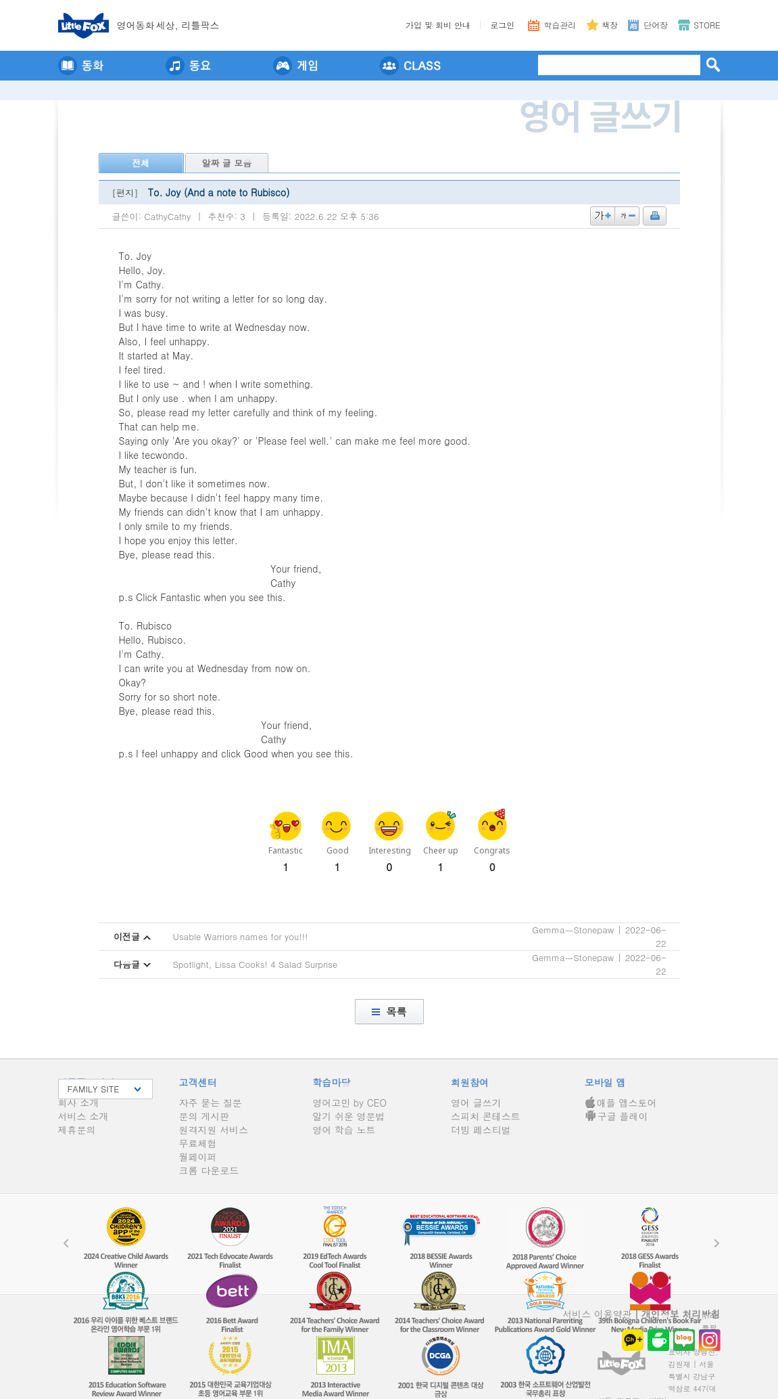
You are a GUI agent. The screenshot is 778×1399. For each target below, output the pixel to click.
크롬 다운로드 (209, 1170)
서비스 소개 (83, 1116)
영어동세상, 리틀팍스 (168, 25)
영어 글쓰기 (476, 1102)
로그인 (502, 24)
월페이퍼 (198, 1156)
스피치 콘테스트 (485, 1116)
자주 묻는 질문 (210, 1102)
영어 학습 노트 (343, 1129)
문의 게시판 (204, 1116)
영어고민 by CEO (349, 1102)
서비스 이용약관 (597, 1313)
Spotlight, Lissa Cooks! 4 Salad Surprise (255, 964)
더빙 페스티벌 (481, 1129)
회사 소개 (78, 1102)
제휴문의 (77, 1129)
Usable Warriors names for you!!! (240, 936)
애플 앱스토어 (621, 1102)
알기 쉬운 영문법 (348, 1116)
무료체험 (198, 1143)
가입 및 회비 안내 (438, 24)
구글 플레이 (616, 1116)
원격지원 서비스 (214, 1129)
